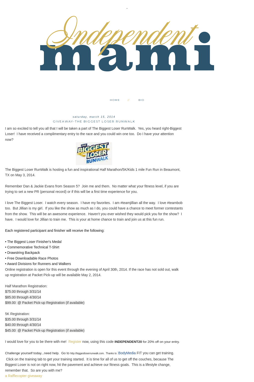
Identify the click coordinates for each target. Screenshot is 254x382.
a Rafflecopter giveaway (23, 376)
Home (115, 100)
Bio (141, 100)
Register (74, 342)
